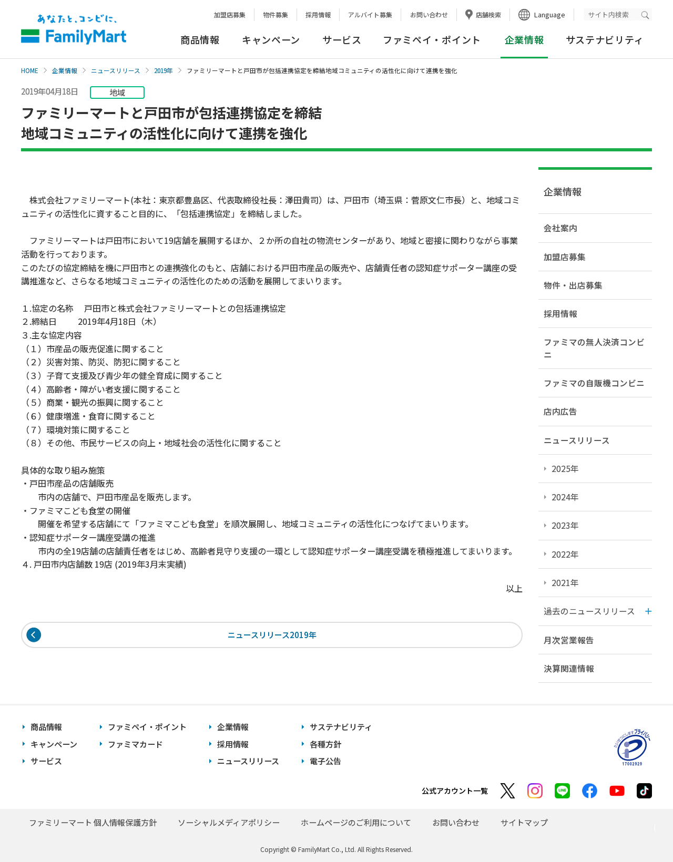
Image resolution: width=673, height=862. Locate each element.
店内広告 (560, 411)
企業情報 (64, 70)
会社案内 (560, 227)
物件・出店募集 (573, 285)
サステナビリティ (605, 39)
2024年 (565, 496)
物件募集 (275, 14)
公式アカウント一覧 (455, 790)
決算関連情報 (569, 668)
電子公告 (325, 760)
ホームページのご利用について (356, 822)
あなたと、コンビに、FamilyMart (73, 29)
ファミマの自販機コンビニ (594, 382)
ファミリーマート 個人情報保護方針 (93, 822)
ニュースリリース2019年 (272, 635)
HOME (29, 70)
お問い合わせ (429, 14)
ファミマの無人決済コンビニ (594, 348)
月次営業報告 (569, 639)
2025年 (565, 468)
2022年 (565, 554)
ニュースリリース (115, 70)
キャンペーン (271, 39)
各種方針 (325, 744)
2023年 (565, 525)
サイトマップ (524, 822)
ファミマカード (135, 744)
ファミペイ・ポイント (432, 39)
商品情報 (200, 39)
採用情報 (318, 14)
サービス (342, 39)
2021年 (565, 582)
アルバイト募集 (370, 14)
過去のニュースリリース (589, 611)
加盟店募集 (230, 14)
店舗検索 (488, 14)
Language (549, 14)
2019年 (163, 70)
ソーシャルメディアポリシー (229, 822)
